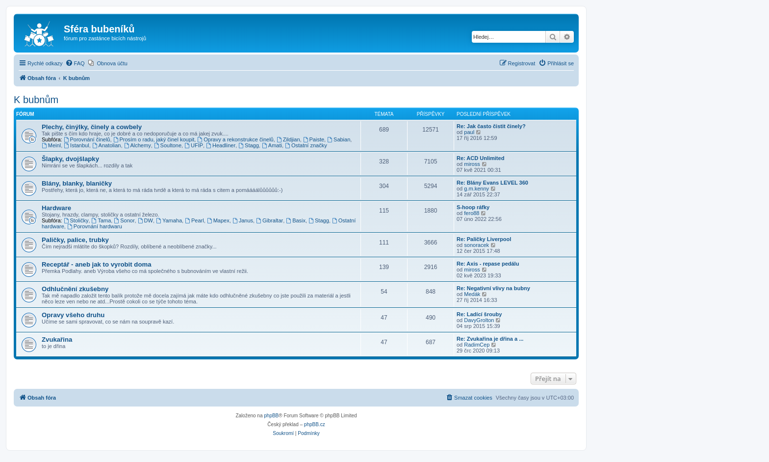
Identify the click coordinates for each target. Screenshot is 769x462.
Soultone (167, 145)
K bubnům (36, 99)
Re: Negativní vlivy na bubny (493, 288)
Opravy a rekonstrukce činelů (235, 139)
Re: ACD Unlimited (480, 158)
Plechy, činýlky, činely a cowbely (92, 127)
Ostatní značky (306, 145)
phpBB (271, 415)
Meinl (51, 145)
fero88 (471, 213)
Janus (242, 220)
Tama (101, 220)
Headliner (220, 145)
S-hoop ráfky (473, 207)
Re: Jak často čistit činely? (491, 126)
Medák (472, 294)
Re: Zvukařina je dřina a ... (490, 339)
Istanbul (76, 145)
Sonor (124, 220)
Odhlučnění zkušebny (75, 289)
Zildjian (288, 139)
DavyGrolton (479, 320)
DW (145, 220)
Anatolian (106, 145)
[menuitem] (75, 63)
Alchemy (137, 145)
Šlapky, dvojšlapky (70, 159)
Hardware (56, 208)
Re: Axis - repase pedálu (488, 264)
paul (469, 132)
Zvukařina (57, 339)
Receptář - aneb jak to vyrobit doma (97, 264)
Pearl (194, 220)
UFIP (193, 145)
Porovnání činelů (87, 139)
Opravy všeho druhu (73, 315)
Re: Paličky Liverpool (484, 239)
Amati (272, 145)
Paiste (313, 139)
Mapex (218, 220)
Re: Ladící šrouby (479, 314)
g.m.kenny (476, 188)
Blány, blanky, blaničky (77, 183)
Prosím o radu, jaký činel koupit (154, 139)
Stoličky (76, 220)
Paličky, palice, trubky (75, 240)
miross (472, 164)
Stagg (248, 145)
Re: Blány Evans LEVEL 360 (492, 183)
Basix (296, 220)
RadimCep (476, 345)
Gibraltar (269, 220)
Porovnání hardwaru (94, 226)
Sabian (338, 139)
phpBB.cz (314, 424)
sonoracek (476, 245)
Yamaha (169, 220)
